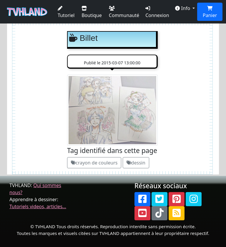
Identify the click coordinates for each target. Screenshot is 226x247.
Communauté (124, 12)
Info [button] (183, 8)
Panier (210, 12)
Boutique (92, 12)
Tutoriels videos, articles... (37, 206)
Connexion (157, 12)
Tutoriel (66, 12)
